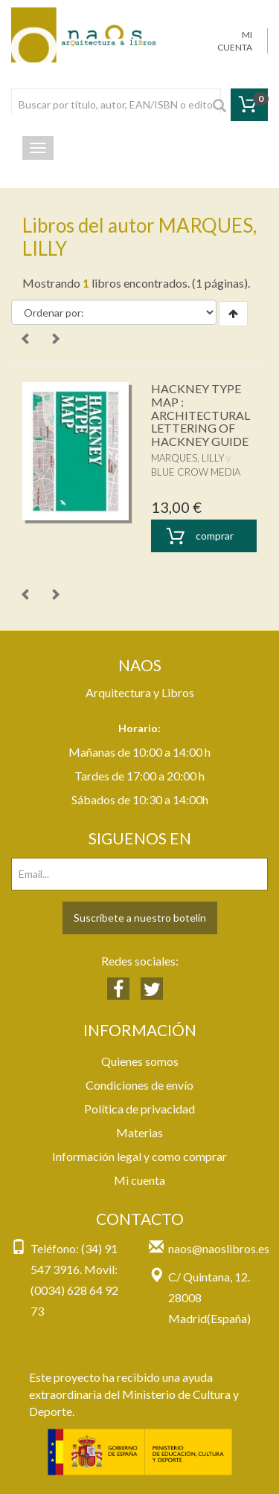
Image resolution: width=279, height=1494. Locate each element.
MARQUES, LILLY (187, 458)
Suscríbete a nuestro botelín (140, 917)
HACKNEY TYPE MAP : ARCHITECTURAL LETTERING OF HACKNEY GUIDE (200, 414)
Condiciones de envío (139, 1085)
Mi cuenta (139, 1180)
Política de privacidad (139, 1109)
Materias (139, 1132)
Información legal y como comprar (139, 1156)
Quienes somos (140, 1061)
